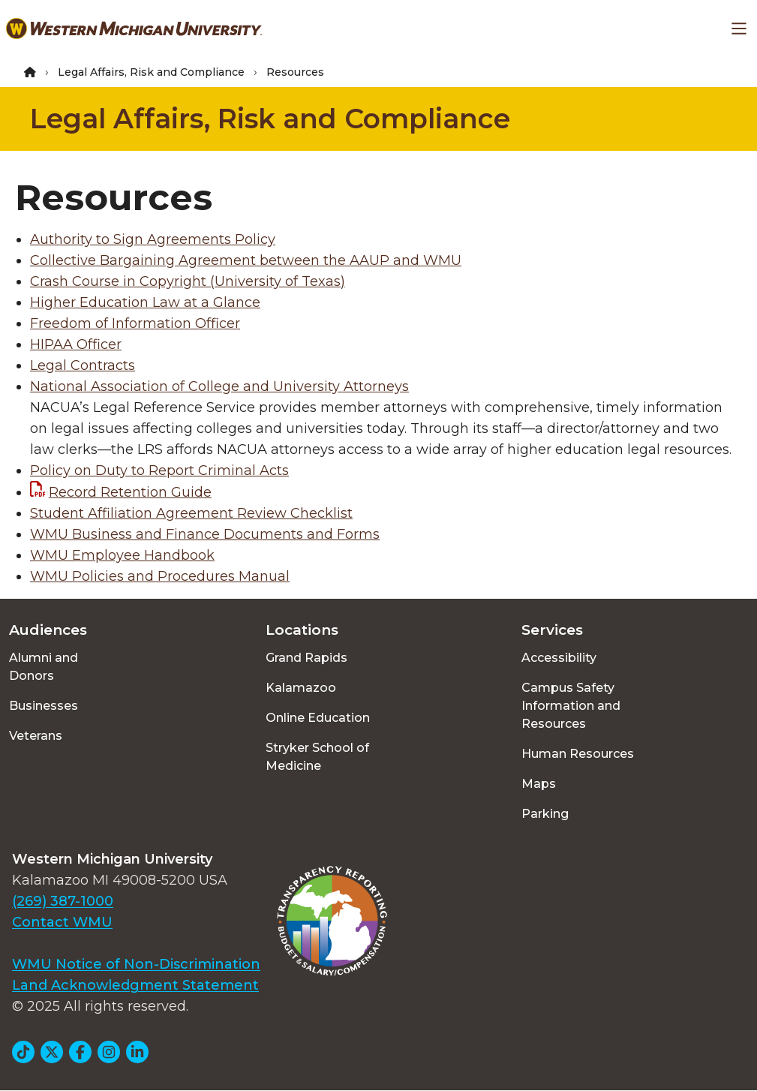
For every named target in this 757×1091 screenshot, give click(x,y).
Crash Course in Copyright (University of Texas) (187, 281)
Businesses (43, 706)
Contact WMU (62, 922)
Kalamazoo (301, 688)
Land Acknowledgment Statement (135, 985)
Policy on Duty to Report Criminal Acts (159, 470)
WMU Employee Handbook (122, 555)
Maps (538, 784)
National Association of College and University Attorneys (219, 386)
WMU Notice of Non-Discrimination (136, 964)
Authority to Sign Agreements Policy (152, 239)
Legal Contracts (82, 365)
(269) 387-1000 (62, 901)
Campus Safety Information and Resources (570, 706)
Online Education (318, 718)
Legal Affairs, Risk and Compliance (151, 72)
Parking (545, 814)
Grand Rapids (306, 658)
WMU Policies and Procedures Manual (160, 576)
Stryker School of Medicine (317, 757)
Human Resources (577, 754)
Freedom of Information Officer (135, 323)
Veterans (35, 736)
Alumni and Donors (43, 667)
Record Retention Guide (130, 492)
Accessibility (558, 658)
